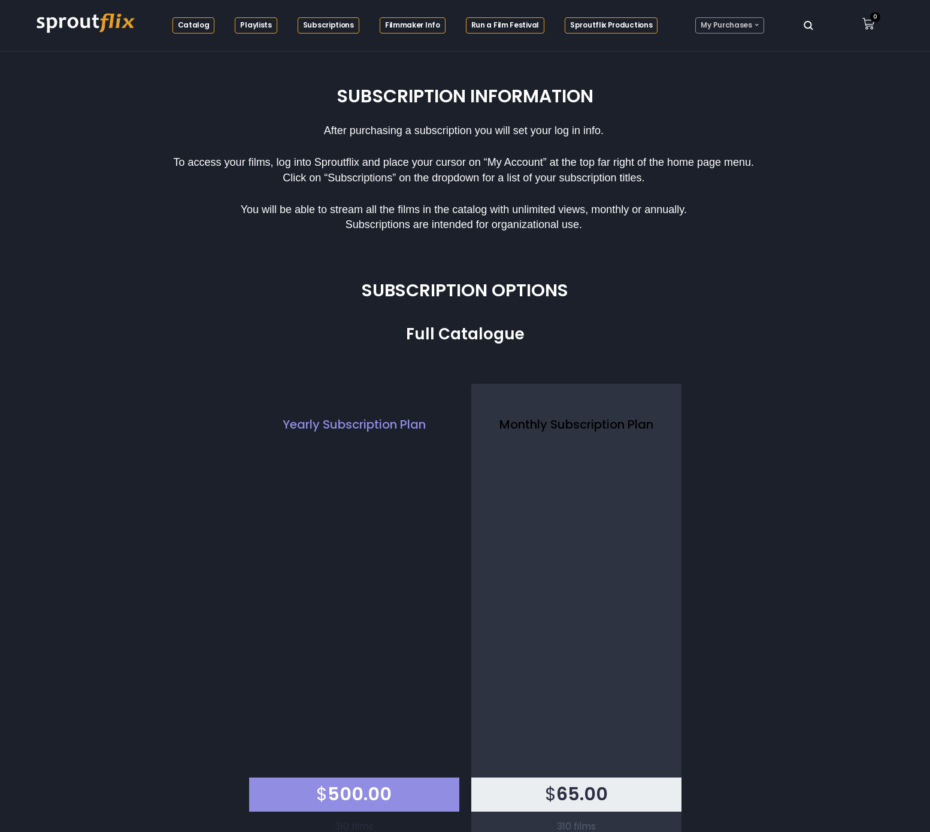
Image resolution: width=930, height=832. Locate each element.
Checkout (465, 592)
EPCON (495, 805)
